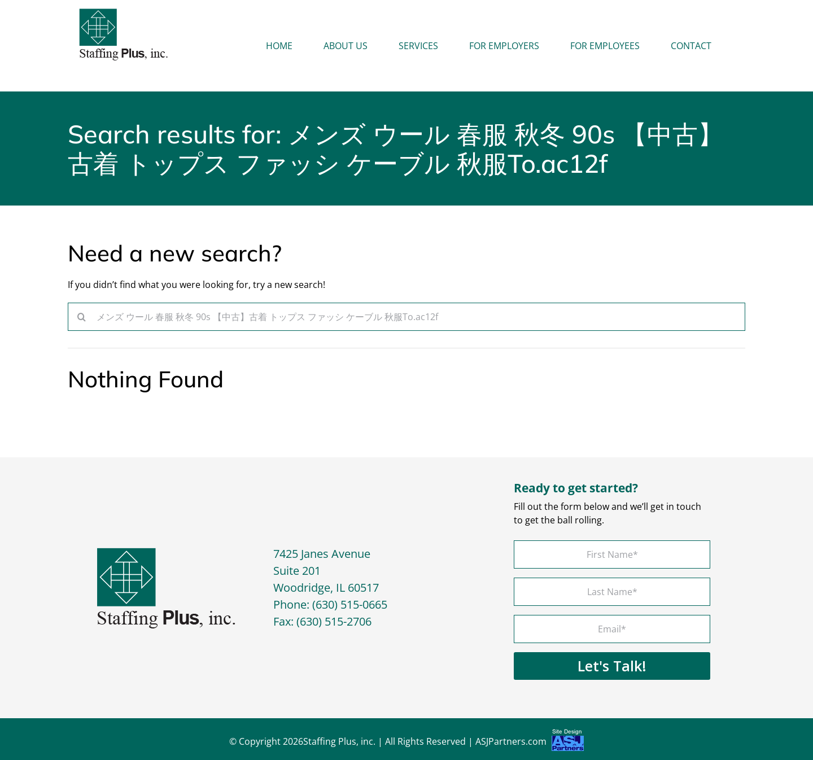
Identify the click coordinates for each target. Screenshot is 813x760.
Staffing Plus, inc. (339, 741)
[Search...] (406, 317)
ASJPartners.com (529, 743)
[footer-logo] (166, 552)
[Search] (82, 317)
